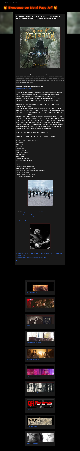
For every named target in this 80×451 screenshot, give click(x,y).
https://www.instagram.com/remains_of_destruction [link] (35, 214)
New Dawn (29, 257)
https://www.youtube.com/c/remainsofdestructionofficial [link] (35, 216)
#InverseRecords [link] (45, 253)
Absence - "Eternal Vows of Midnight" (34, 392)
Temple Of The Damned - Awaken (33, 376)
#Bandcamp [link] (37, 253)
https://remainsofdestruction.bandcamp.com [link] (33, 218)
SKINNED (28, 325)
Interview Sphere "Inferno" (32, 426)
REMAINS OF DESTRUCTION (37, 257)
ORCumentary (29, 409)
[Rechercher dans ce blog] (72, 5)
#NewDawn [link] (31, 253)
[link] (32, 212)
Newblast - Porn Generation (32, 443)
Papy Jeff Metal (11, 2)
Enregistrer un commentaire (21, 270)
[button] (17, 24)
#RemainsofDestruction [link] (22, 253)
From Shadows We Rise (21, 257)
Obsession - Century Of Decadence (33, 342)
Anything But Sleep (30, 308)
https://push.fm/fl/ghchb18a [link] (23, 220)
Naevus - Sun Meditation (31, 292)
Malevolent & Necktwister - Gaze (33, 359)
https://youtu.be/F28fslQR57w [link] (23, 88)
